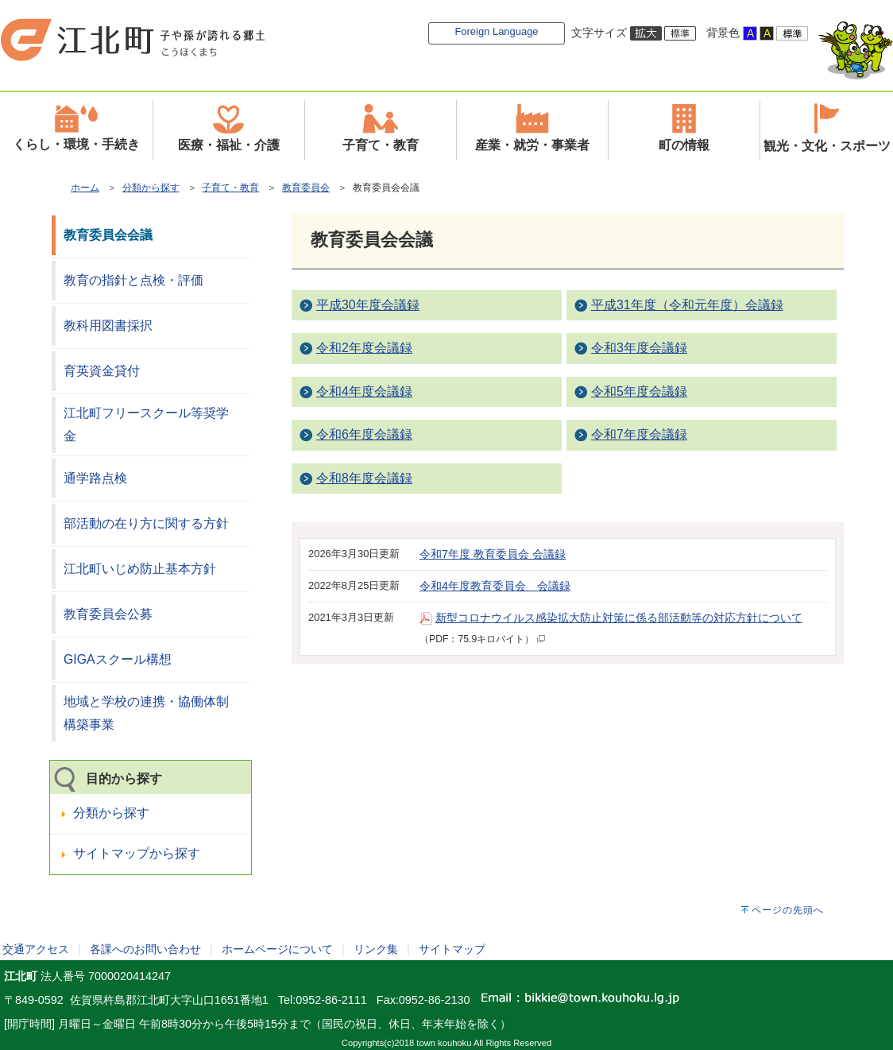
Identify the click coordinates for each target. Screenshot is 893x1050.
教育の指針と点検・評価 (133, 280)
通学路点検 (95, 478)
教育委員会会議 (108, 235)
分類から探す (151, 187)
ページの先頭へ (788, 910)
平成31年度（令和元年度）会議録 (687, 305)
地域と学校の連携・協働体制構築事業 (146, 713)
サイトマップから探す (136, 853)
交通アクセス (35, 949)
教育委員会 (306, 187)
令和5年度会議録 (639, 391)
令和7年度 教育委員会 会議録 (492, 554)
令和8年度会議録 (364, 478)
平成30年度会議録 (367, 305)
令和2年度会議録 (364, 348)
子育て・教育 (230, 187)
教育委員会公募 (108, 614)
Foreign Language (496, 31)
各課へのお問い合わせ (145, 949)
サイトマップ (452, 949)
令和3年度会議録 (639, 348)
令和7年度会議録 (639, 434)
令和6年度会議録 (364, 434)
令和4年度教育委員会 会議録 (494, 585)
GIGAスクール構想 (118, 659)
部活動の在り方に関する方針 (146, 523)
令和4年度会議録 (364, 391)
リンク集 (376, 949)
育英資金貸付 (102, 371)
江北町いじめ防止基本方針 (140, 568)
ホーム (85, 187)
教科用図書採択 (108, 325)
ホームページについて (277, 949)
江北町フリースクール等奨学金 (146, 424)
